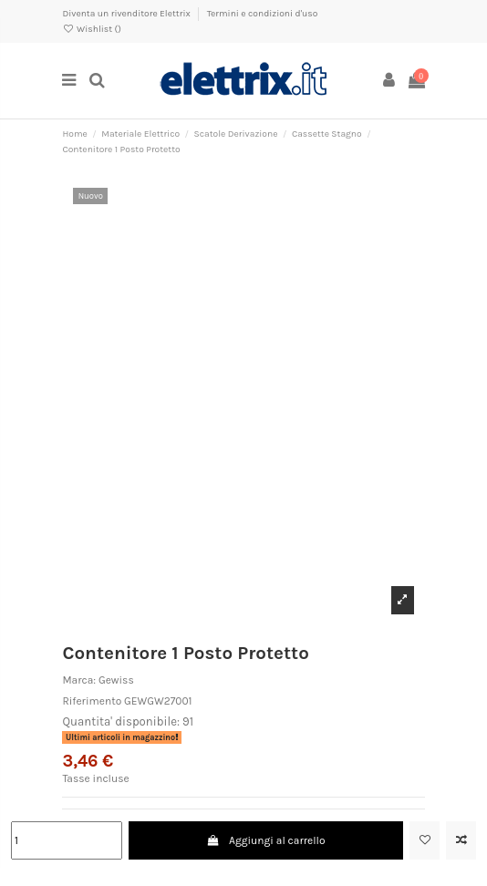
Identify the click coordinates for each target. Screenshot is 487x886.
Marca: (79, 680)
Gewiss (116, 680)
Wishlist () (91, 29)
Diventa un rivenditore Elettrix (127, 13)
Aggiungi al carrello (266, 840)
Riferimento (91, 701)
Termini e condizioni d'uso (262, 13)
